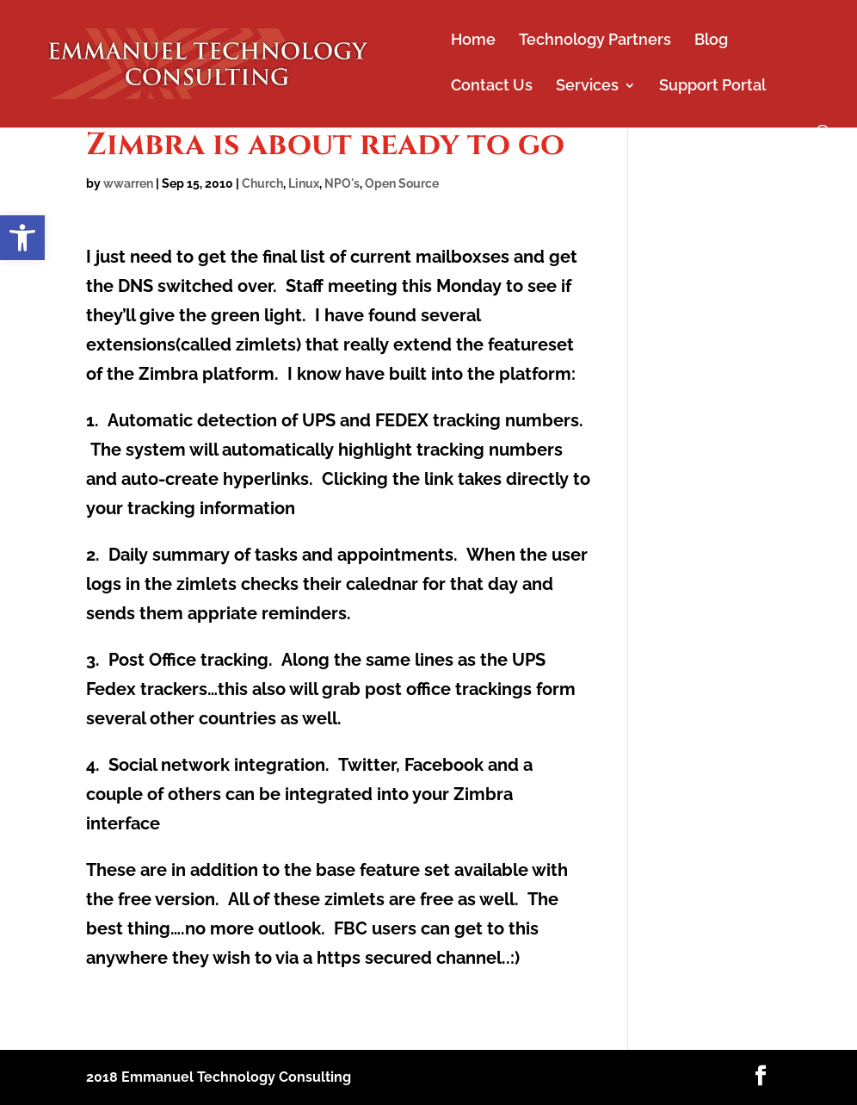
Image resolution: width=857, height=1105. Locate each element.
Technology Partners (595, 41)
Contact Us (492, 86)
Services (587, 86)
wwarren (128, 183)
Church (262, 183)
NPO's (342, 183)
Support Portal (712, 86)
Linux (303, 183)
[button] (22, 237)
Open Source (402, 183)
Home (473, 41)
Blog (711, 41)
